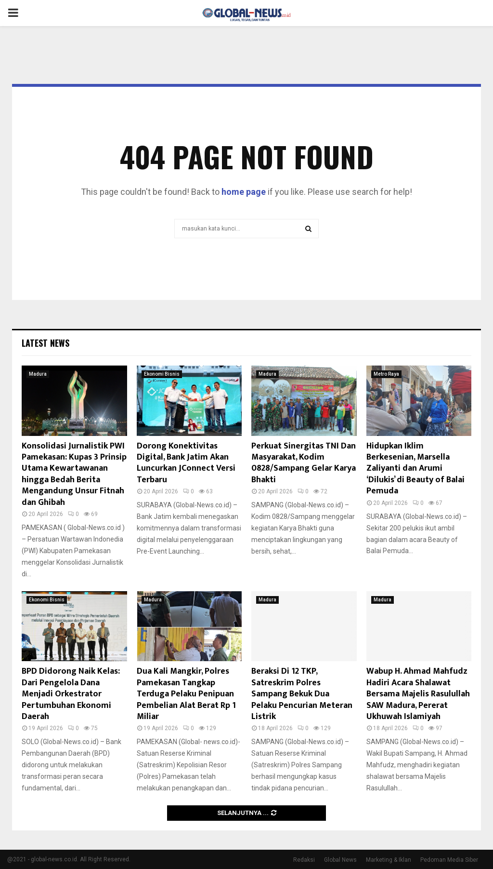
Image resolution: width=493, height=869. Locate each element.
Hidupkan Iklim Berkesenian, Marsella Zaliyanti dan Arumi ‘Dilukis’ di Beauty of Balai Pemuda (415, 469)
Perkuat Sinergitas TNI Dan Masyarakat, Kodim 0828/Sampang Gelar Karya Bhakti (303, 463)
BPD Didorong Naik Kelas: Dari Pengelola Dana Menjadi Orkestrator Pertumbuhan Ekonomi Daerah (71, 694)
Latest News (45, 343)
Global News (340, 859)
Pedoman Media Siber (449, 859)
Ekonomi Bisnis (162, 374)
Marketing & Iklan (388, 859)
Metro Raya (386, 374)
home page (243, 192)
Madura (38, 374)
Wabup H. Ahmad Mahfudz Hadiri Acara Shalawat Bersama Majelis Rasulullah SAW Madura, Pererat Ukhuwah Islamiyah (418, 694)
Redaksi (304, 859)
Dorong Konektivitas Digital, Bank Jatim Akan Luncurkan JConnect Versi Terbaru (186, 463)
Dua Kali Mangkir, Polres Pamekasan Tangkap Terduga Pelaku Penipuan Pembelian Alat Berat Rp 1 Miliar (186, 694)
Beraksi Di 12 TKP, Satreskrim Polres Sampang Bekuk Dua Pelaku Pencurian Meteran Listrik (301, 694)
